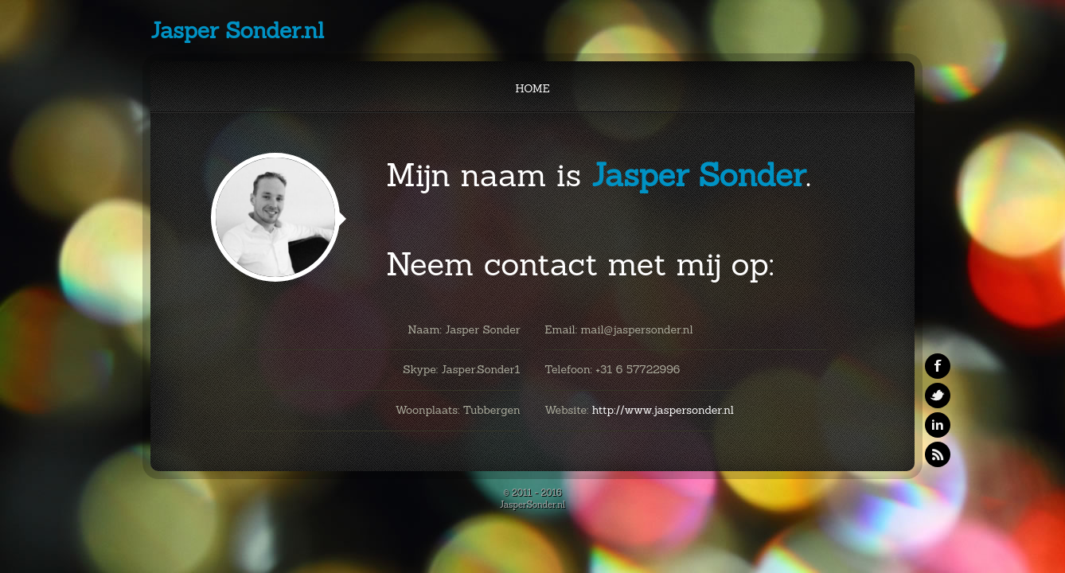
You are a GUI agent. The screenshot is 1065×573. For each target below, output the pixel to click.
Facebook (937, 366)
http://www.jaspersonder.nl (663, 410)
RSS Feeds (937, 454)
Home (532, 88)
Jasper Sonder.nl (237, 30)
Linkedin (937, 425)
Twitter (937, 395)
